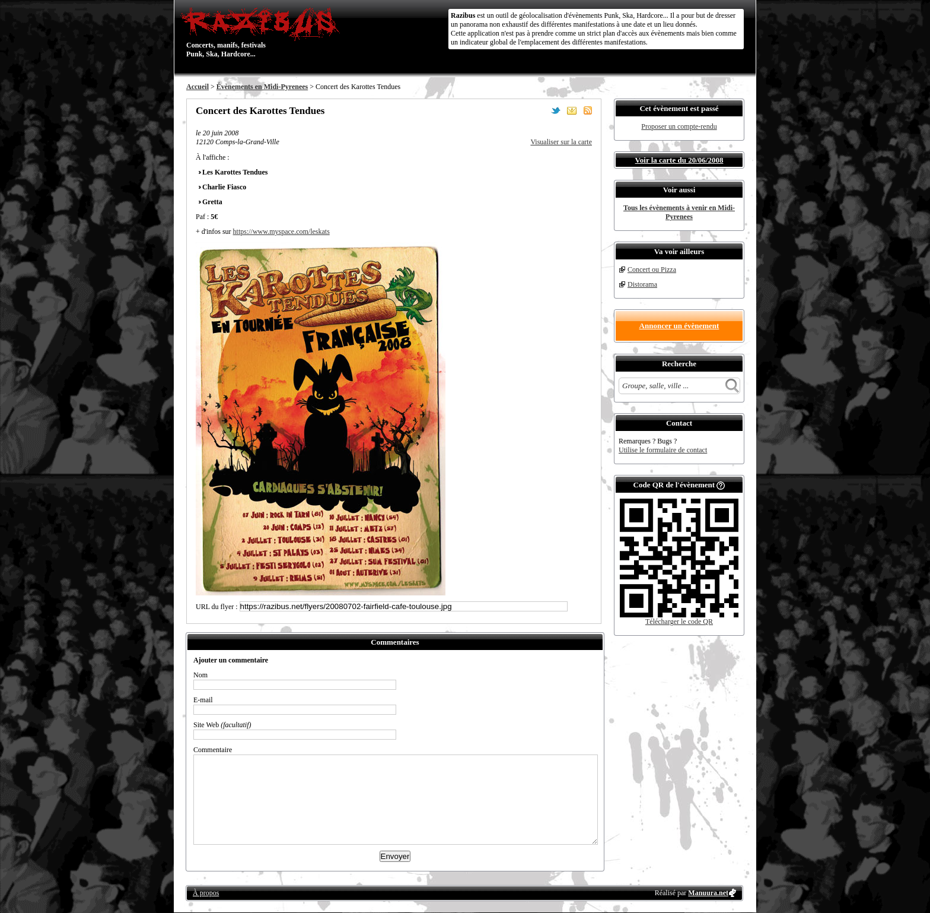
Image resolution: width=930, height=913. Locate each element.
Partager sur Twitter (555, 110)
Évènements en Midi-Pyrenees (262, 87)
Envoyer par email (572, 110)
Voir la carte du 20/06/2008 (679, 160)
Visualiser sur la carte (561, 142)
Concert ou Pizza (652, 269)
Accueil (197, 87)
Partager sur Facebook (539, 110)
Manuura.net (708, 893)
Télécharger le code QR (679, 621)
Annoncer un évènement (679, 325)
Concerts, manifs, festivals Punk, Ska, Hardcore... (263, 32)
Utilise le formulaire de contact (663, 450)
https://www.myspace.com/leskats (281, 231)
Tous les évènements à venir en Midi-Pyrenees (679, 212)
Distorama (642, 284)
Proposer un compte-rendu (678, 126)
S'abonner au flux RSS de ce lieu (588, 110)
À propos (206, 893)
